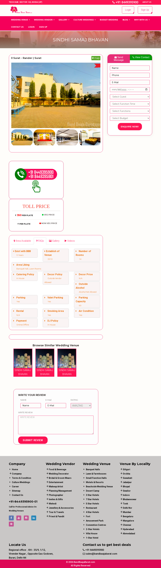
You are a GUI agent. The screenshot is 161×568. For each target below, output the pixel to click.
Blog (125, 19)
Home (15, 469)
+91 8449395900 (125, 2)
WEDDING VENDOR (43, 19)
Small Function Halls (96, 478)
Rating (74, 400)
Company (17, 473)
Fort (88, 516)
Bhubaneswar (129, 499)
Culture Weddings (83, 19)
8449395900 (23, 501)
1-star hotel (92, 538)
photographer (56, 495)
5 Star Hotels (92, 503)
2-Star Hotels (92, 529)
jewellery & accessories (61, 508)
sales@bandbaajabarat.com (100, 553)
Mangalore (128, 520)
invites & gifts (56, 499)
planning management (60, 491)
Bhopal (126, 486)
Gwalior (127, 491)
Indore (126, 495)
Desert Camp (92, 491)
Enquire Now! (130, 126)
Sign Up (145, 9)
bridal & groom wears (60, 478)
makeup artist (56, 486)
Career (15, 486)
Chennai (127, 525)
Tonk (125, 503)
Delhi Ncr (127, 508)
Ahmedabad (129, 533)
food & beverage (57, 469)
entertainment (56, 482)
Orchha (126, 473)
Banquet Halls (93, 469)
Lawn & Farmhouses (96, 473)
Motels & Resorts (95, 482)
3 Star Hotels (92, 495)
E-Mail (48, 400)
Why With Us (141, 19)
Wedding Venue (19, 19)
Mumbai (127, 512)
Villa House (91, 533)
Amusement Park (94, 520)
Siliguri (126, 469)
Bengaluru (128, 516)
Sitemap (16, 491)
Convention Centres (96, 525)
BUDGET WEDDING (109, 19)
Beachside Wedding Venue (99, 486)
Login (128, 9)
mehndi (52, 503)
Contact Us (17, 26)
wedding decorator (59, 473)
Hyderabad (128, 529)
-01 (35, 501)
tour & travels (56, 512)
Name (23, 400)
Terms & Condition (21, 478)
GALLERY (63, 19)
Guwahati (127, 478)
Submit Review (33, 440)
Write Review (25, 412)
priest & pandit (56, 516)
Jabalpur (127, 482)
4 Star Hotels (92, 512)
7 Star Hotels (92, 499)
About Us (147, 2)
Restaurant (91, 508)
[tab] (22, 241)
